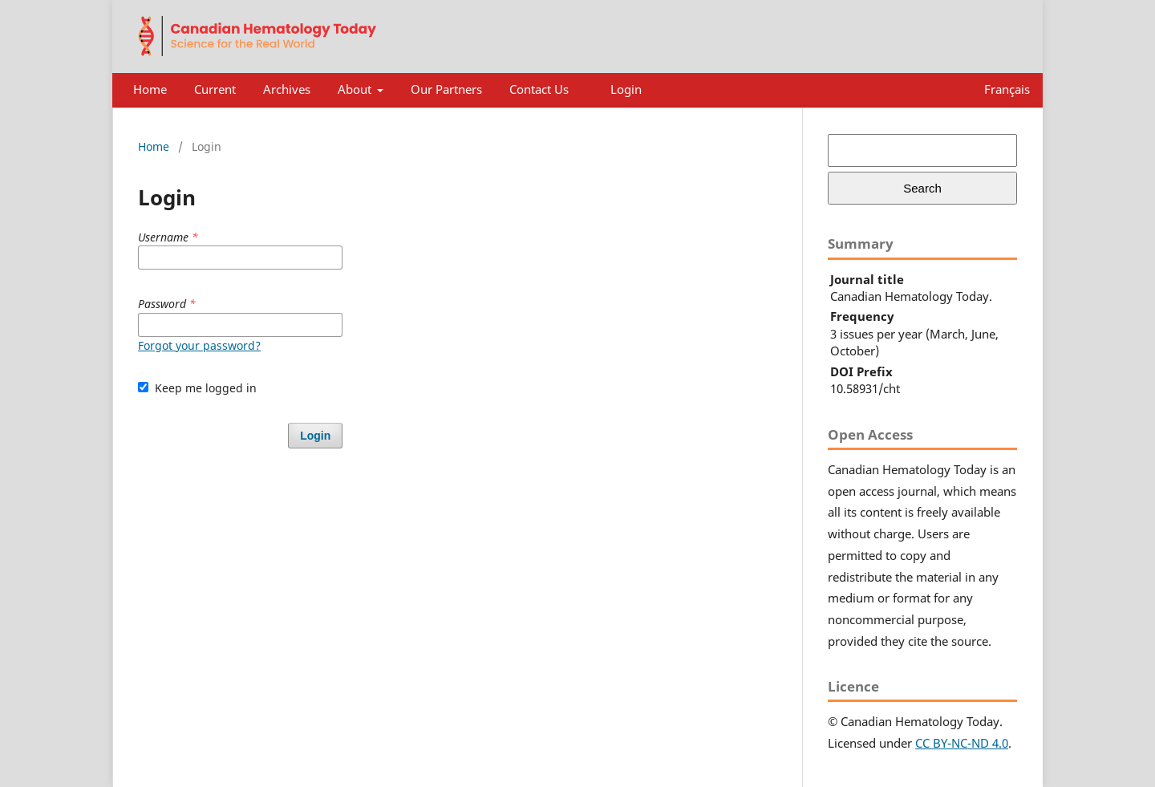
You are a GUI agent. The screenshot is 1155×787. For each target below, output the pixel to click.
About (356, 89)
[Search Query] (922, 150)
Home (150, 89)
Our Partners (446, 89)
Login (626, 89)
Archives (286, 89)
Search (922, 188)
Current (215, 89)
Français (1007, 89)
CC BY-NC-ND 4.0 (961, 743)
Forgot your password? (199, 345)
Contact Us (539, 89)
